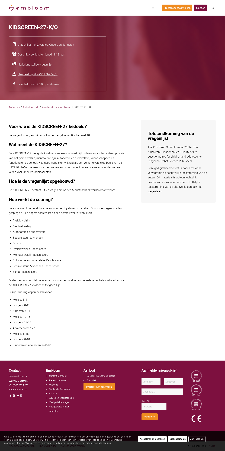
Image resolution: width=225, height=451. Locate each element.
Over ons (53, 384)
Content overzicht (30, 107)
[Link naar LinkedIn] (17, 396)
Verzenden (149, 416)
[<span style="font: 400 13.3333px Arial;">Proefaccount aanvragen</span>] (99, 386)
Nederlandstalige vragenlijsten (55, 107)
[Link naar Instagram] (21, 396)
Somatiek (91, 380)
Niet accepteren (177, 439)
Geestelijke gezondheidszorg (101, 376)
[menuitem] (154, 8)
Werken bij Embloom (59, 389)
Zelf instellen (197, 439)
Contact (53, 393)
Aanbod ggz (14, 107)
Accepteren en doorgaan (152, 439)
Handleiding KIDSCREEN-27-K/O (37, 74)
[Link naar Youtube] (14, 396)
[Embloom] (29, 8)
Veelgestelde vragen (59, 402)
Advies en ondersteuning (61, 398)
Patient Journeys (57, 380)
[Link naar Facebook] (10, 396)
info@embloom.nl (18, 389)
